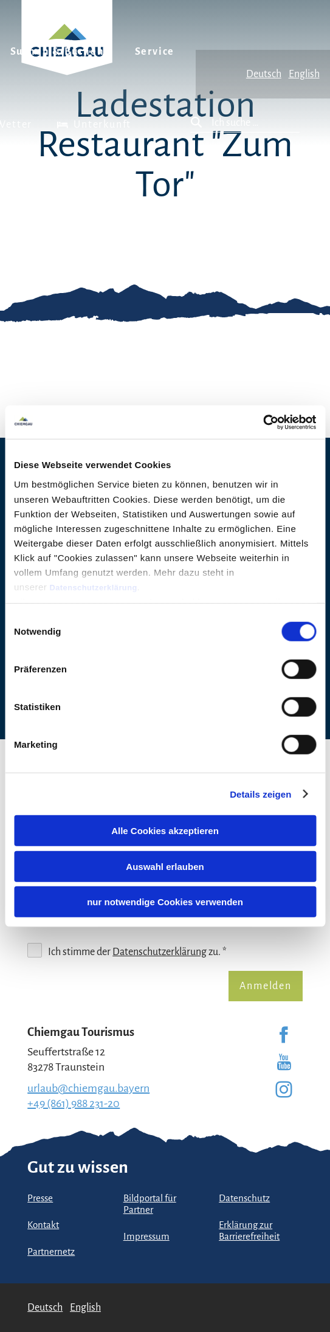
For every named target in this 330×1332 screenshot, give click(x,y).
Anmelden (265, 986)
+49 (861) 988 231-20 (73, 1103)
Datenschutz (244, 1198)
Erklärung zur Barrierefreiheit (249, 1230)
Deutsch (263, 74)
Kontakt (43, 1225)
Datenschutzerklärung (93, 587)
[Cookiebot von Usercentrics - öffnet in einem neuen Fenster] (263, 422)
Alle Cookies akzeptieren (165, 831)
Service (155, 51)
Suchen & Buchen (57, 51)
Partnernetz (51, 1252)
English (304, 74)
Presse (40, 1198)
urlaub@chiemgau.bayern (88, 1088)
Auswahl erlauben (165, 866)
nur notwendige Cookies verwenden (165, 902)
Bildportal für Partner (149, 1204)
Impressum (146, 1236)
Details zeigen (260, 794)
